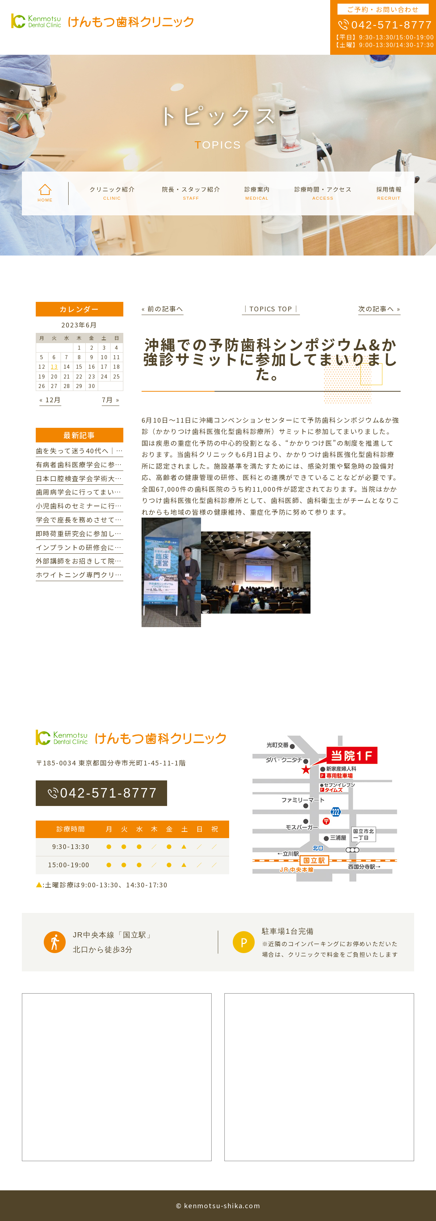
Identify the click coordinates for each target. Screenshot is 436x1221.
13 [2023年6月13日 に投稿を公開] (54, 366)
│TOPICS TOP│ (271, 308)
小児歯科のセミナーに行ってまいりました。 (108, 505)
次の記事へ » (379, 308)
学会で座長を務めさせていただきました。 (104, 519)
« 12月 (50, 399)
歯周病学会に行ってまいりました (89, 491)
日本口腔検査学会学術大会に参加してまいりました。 (122, 478)
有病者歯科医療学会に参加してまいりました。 (111, 464)
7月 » (110, 399)
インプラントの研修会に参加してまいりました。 (115, 547)
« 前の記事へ (163, 308)
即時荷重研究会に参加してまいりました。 (104, 533)
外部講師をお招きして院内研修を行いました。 (111, 560)
